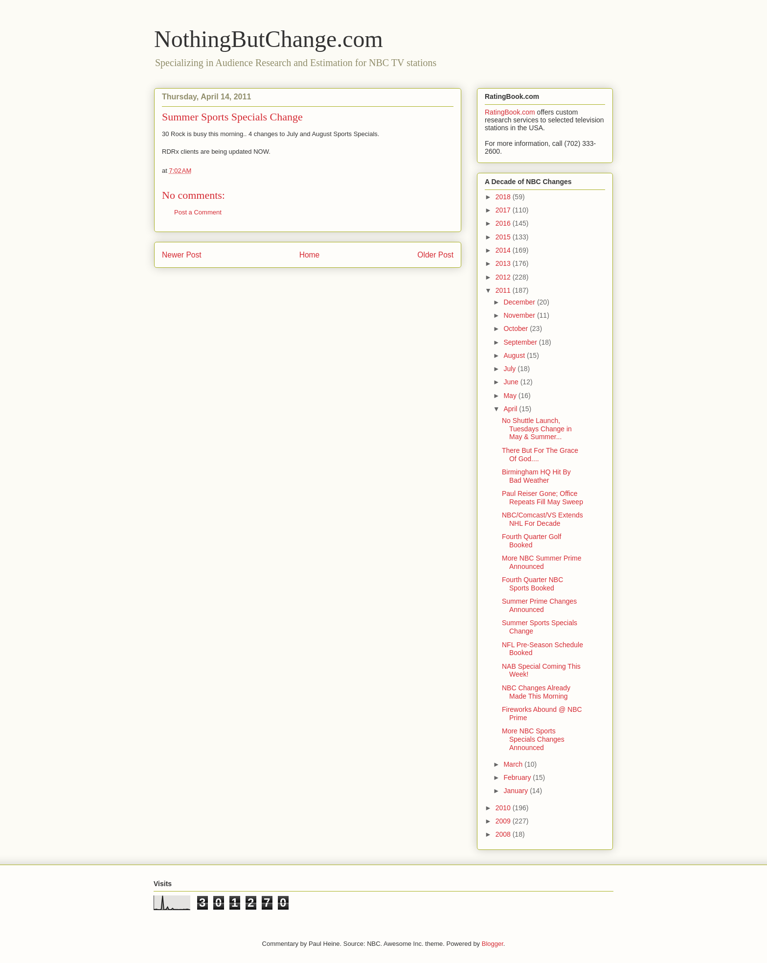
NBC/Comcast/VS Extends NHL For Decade (542, 519)
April (511, 409)
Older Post (435, 255)
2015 (504, 237)
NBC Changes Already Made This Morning (536, 692)
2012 (504, 277)
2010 (504, 808)
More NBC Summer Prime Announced (542, 562)
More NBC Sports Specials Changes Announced (533, 739)
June (511, 382)
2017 (504, 210)
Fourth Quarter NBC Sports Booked (532, 584)
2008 (504, 834)
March (513, 764)
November (520, 315)
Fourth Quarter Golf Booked (531, 541)
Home (309, 255)
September (521, 342)
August (514, 355)
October (516, 328)
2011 (504, 290)
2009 (504, 821)
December (520, 302)
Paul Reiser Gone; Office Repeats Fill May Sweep (542, 498)
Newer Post (182, 255)
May (510, 395)
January (516, 791)
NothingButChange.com (268, 39)
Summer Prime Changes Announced (539, 605)
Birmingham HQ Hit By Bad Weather (536, 476)
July (510, 369)
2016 (504, 223)
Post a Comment (198, 212)
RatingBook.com (510, 112)
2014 (504, 250)
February (518, 777)
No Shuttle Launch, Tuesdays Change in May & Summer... (537, 429)
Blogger (492, 943)
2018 (504, 197)
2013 (504, 263)
